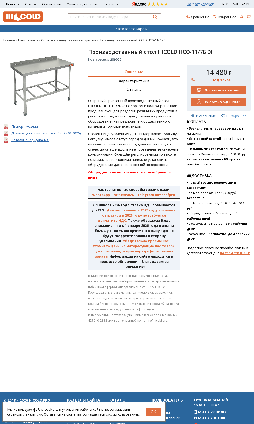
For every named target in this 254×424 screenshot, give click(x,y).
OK (153, 411)
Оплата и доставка (82, 4)
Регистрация (162, 422)
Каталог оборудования (30, 140)
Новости (13, 4)
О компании (51, 4)
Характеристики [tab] (134, 81)
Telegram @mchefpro (156, 194)
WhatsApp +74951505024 (112, 194)
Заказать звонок (200, 4)
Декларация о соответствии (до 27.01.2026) (46, 133)
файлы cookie (44, 409)
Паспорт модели (24, 126)
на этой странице (235, 253)
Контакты (110, 4)
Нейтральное (120, 422)
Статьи (31, 4)
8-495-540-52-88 (236, 4)
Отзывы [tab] (134, 89)
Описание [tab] (134, 72)
